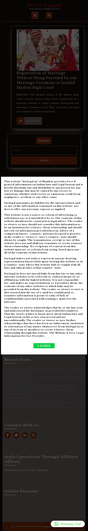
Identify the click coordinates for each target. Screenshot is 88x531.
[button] (68, 524)
